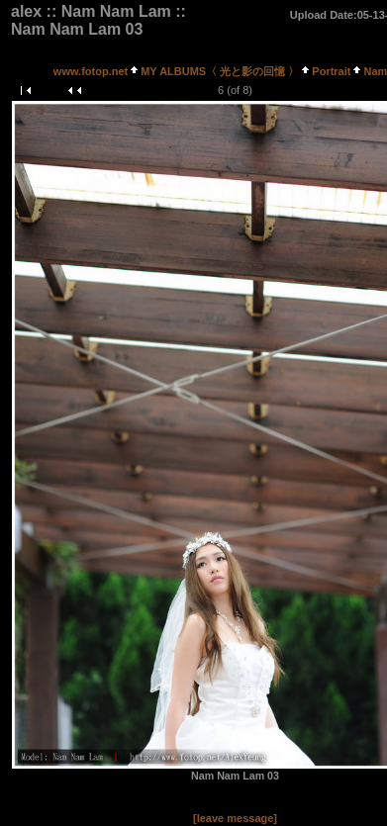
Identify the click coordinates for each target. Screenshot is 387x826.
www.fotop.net (90, 71)
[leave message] (235, 818)
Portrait (331, 71)
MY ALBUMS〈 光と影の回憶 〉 (220, 71)
